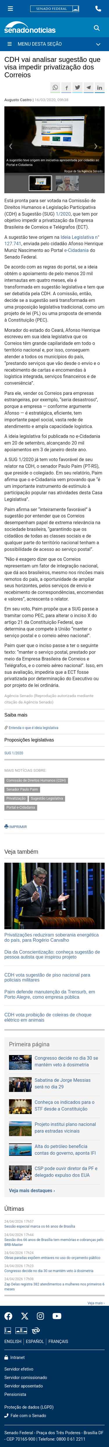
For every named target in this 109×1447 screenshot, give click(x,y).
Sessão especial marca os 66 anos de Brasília (39, 1226)
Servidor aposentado (23, 1386)
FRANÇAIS (58, 1341)
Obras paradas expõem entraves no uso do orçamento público (52, 1258)
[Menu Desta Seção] (54, 44)
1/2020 (63, 214)
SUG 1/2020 (13, 753)
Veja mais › (96, 1303)
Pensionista (15, 1394)
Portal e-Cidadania (20, 807)
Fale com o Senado (25, 1415)
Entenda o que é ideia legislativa (33, 728)
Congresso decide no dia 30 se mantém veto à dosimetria (48, 1271)
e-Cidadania (76, 250)
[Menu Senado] (10, 9)
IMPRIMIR (15, 826)
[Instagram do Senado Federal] (40, 1316)
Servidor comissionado (25, 1377)
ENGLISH (13, 1341)
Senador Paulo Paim (22, 789)
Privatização (16, 798)
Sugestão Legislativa (47, 798)
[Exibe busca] (97, 28)
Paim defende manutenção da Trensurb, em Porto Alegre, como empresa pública (49, 994)
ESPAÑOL (35, 1341)
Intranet (14, 1357)
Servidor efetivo (18, 1369)
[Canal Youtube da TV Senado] (55, 1316)
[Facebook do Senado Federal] (10, 1316)
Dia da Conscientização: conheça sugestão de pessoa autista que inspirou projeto (52, 955)
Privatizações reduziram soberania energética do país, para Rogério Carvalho (51, 937)
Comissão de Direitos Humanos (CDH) (36, 781)
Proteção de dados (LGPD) (29, 1407)
